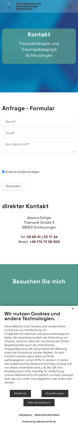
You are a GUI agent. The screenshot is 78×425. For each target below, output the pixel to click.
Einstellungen (55, 393)
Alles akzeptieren (39, 402)
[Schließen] (72, 308)
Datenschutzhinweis (47, 414)
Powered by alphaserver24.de (39, 421)
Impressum (25, 414)
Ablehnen (20, 393)
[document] (39, 350)
